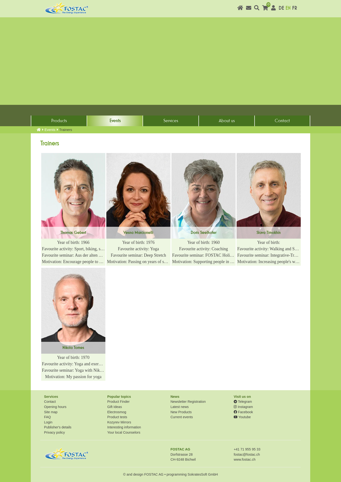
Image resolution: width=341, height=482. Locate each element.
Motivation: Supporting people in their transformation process (203, 261)
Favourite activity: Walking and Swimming (268, 248)
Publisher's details (58, 427)
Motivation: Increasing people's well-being (268, 261)
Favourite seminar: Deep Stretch (138, 255)
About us (227, 120)
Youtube (242, 417)
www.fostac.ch (245, 459)
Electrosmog (116, 412)
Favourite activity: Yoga (138, 248)
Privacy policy (54, 432)
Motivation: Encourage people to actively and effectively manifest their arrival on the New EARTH (73, 261)
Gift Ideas (114, 407)
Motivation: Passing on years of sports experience (138, 261)
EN (288, 8)
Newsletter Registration (188, 401)
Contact (282, 120)
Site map (51, 412)
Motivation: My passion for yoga (73, 376)
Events (115, 120)
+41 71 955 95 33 (247, 449)
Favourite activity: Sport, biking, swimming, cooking (73, 248)
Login (48, 422)
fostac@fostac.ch (247, 454)
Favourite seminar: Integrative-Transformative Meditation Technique (268, 255)
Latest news (179, 407)
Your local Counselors (123, 432)
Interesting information (124, 427)
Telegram (243, 401)
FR (294, 8)
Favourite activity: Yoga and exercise (73, 364)
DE (281, 8)
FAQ (47, 417)
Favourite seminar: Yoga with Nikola (73, 370)
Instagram (243, 407)
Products (59, 120)
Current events (181, 417)
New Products (181, 412)
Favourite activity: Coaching (203, 248)
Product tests (117, 417)
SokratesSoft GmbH (203, 474)
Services (170, 120)
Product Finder (118, 401)
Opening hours (55, 407)
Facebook (243, 412)
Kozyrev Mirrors (119, 422)
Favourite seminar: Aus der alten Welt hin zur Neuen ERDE (73, 255)
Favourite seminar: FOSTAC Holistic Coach (203, 255)
